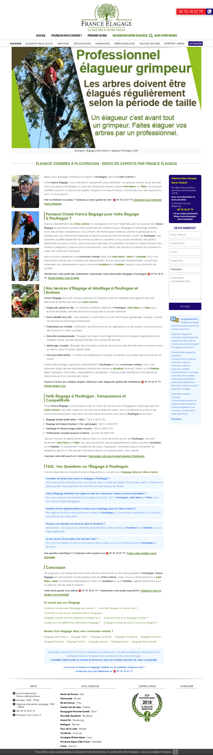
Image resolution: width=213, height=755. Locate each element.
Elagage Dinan (119, 587)
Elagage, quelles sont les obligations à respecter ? (72, 563)
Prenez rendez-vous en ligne (63, 223)
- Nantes (73, 674)
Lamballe (141, 202)
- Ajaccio (68, 691)
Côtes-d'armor (82, 169)
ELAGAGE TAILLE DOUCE (39, 43)
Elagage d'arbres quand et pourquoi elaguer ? (130, 568)
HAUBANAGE (102, 43)
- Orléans (75, 652)
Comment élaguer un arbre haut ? (118, 554)
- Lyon (76, 683)
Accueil (40, 35)
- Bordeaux (76, 661)
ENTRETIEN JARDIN (174, 43)
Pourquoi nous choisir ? (66, 35)
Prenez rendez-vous (55, 331)
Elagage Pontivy (76, 587)
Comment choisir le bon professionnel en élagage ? (73, 558)
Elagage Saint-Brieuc (56, 582)
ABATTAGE (63, 43)
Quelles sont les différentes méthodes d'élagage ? (72, 568)
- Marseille (80, 687)
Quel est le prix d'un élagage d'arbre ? (126, 563)
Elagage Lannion (98, 587)
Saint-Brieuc (129, 132)
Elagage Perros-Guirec (144, 587)
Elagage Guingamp (126, 582)
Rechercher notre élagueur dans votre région (145, 35)
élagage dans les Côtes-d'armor (140, 417)
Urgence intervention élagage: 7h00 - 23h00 (35, 651)
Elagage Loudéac (151, 582)
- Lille (72, 639)
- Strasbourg (72, 665)
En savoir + (176, 364)
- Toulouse (71, 678)
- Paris (70, 648)
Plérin (143, 132)
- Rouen (70, 644)
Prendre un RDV (97, 35)
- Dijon (78, 657)
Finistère (119, 210)
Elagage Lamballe (101, 582)
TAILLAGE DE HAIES (149, 43)
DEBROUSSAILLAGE (124, 43)
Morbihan (104, 210)
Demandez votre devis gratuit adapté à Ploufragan (116, 401)
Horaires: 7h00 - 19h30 (27, 645)
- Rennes (70, 670)
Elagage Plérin (79, 582)
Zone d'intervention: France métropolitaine (28, 640)
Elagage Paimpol (54, 587)
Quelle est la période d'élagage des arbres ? (69, 554)
